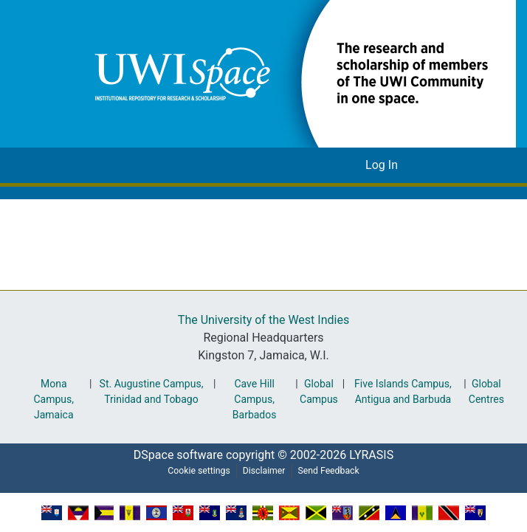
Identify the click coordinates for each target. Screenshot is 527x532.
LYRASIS (375, 455)
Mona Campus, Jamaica (52, 399)
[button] (294, 73)
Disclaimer (263, 471)
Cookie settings (194, 471)
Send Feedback (333, 471)
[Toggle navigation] (433, 165)
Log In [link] (382, 165)
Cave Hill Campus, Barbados (252, 399)
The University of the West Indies (263, 320)
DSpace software (173, 455)
